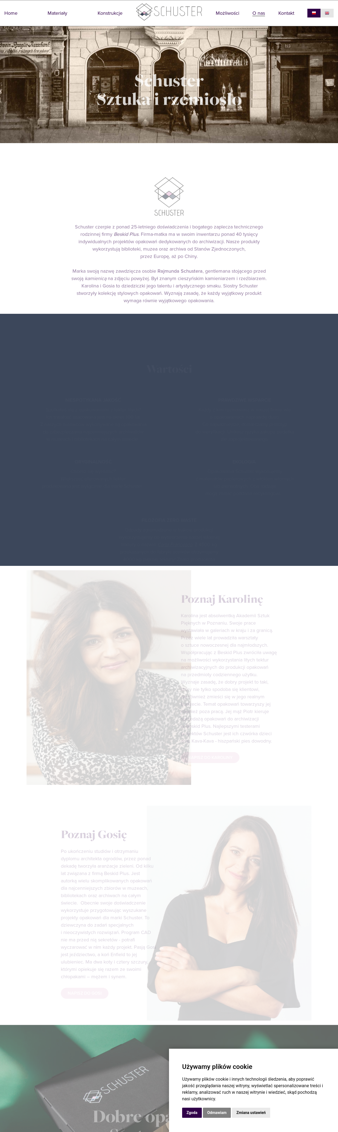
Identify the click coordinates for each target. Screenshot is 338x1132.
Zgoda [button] (192, 1112)
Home (11, 13)
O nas (258, 13)
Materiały (57, 13)
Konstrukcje (110, 13)
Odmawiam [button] (217, 1112)
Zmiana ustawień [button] (251, 1112)
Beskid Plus (126, 244)
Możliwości (227, 13)
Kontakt (286, 13)
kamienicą (95, 288)
